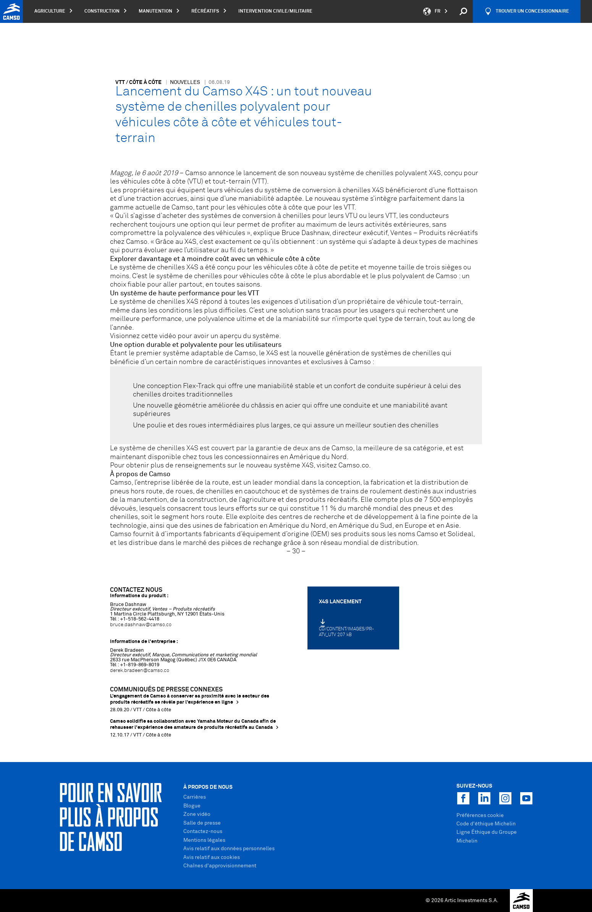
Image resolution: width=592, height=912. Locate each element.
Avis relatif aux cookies (211, 857)
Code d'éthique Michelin (486, 824)
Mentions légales (204, 840)
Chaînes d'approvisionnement (219, 865)
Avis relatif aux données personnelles (229, 848)
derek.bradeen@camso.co (139, 670)
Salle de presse (202, 823)
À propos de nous (208, 787)
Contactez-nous (202, 831)
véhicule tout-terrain (428, 301)
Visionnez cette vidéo (143, 336)
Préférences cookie (480, 815)
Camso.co (353, 465)
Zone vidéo (196, 814)
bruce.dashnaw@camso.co (140, 624)
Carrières (194, 797)
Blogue (192, 806)
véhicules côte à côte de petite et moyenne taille (339, 267)
